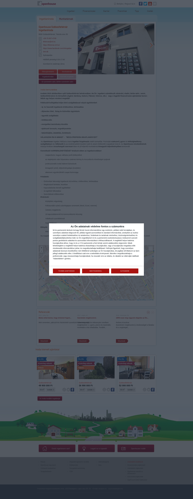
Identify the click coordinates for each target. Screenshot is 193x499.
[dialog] (96, 249)
